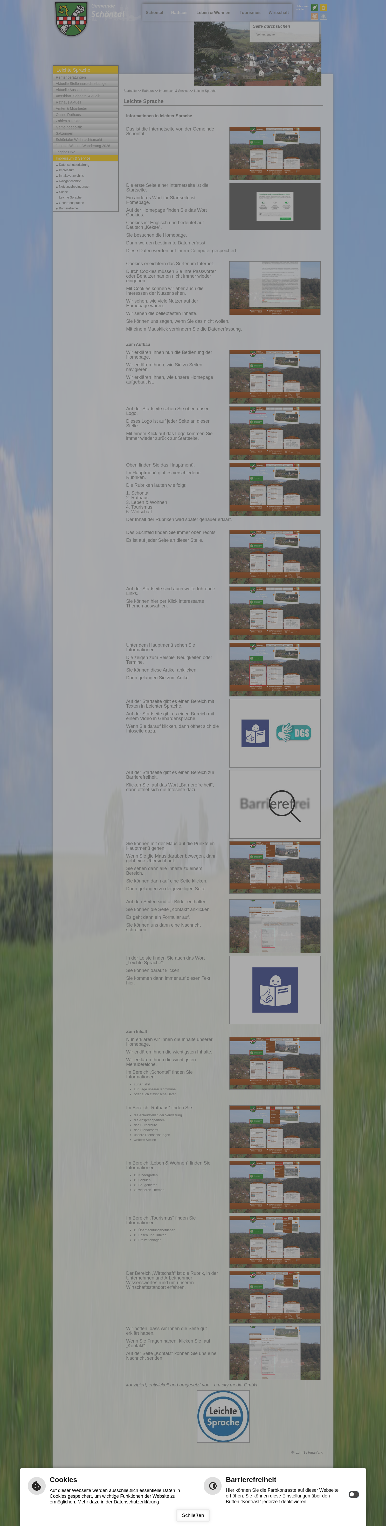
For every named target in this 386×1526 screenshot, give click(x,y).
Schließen (193, 1515)
